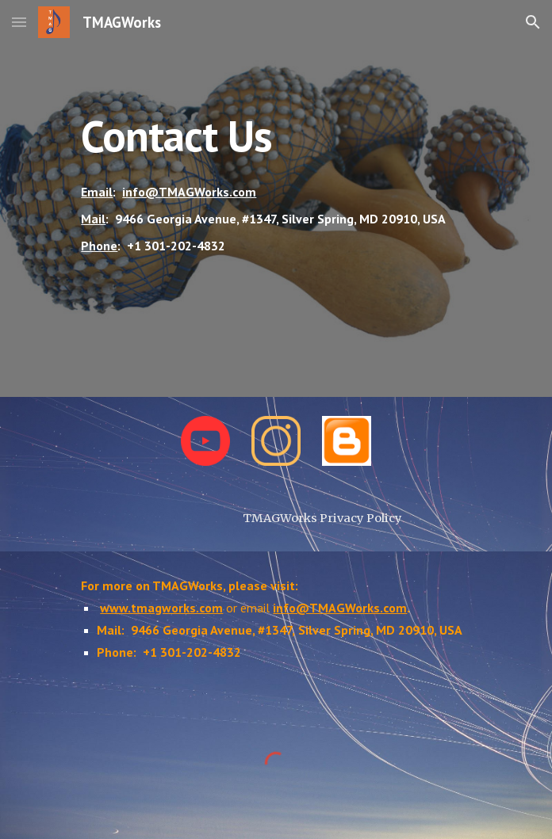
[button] (19, 22)
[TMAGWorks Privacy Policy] (322, 517)
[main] (276, 198)
